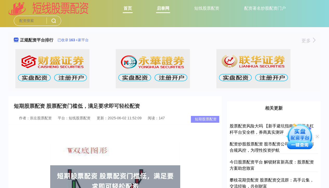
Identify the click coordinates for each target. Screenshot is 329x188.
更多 (308, 40)
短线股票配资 (206, 8)
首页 (128, 8)
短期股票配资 (206, 119)
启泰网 (163, 8)
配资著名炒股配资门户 (265, 8)
